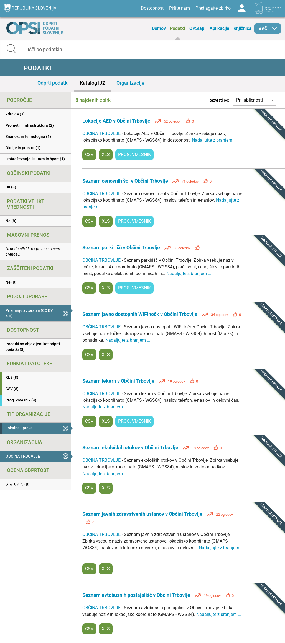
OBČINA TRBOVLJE (102, 133)
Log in (241, 8)
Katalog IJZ (92, 83)
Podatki (177, 28)
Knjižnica (242, 28)
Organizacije (130, 83)
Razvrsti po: (218, 100)
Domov (159, 28)
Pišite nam (179, 8)
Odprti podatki (53, 83)
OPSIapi (197, 28)
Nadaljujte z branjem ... (214, 140)
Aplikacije (219, 28)
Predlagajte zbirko (213, 8)
